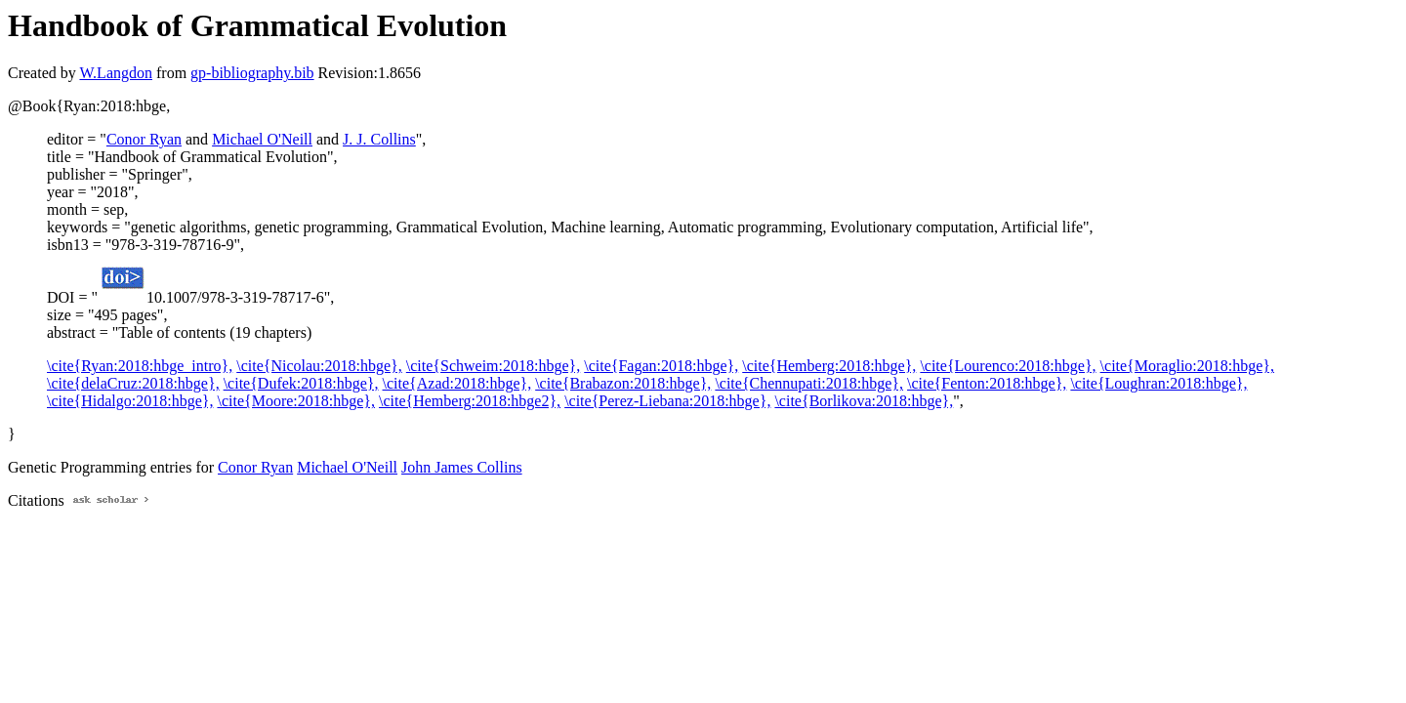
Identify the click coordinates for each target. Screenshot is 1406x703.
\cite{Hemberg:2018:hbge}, (829, 365)
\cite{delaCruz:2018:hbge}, (133, 383)
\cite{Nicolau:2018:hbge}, (319, 365)
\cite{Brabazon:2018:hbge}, (623, 383)
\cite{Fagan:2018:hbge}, (661, 365)
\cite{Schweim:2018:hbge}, (493, 365)
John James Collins (461, 467)
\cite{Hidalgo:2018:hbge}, (130, 401)
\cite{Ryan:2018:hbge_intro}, (139, 365)
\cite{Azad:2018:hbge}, (457, 383)
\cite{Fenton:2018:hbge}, (986, 383)
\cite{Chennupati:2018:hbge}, (809, 383)
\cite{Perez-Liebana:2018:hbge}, (667, 401)
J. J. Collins (379, 139)
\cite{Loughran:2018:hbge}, (1158, 383)
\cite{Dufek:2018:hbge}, (301, 383)
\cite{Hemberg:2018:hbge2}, (469, 401)
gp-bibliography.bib (252, 72)
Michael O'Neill (262, 139)
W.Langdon (115, 72)
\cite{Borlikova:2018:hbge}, (863, 401)
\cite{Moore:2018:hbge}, (296, 401)
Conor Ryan (144, 139)
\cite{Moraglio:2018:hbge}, (1187, 365)
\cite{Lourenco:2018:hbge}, (1008, 365)
